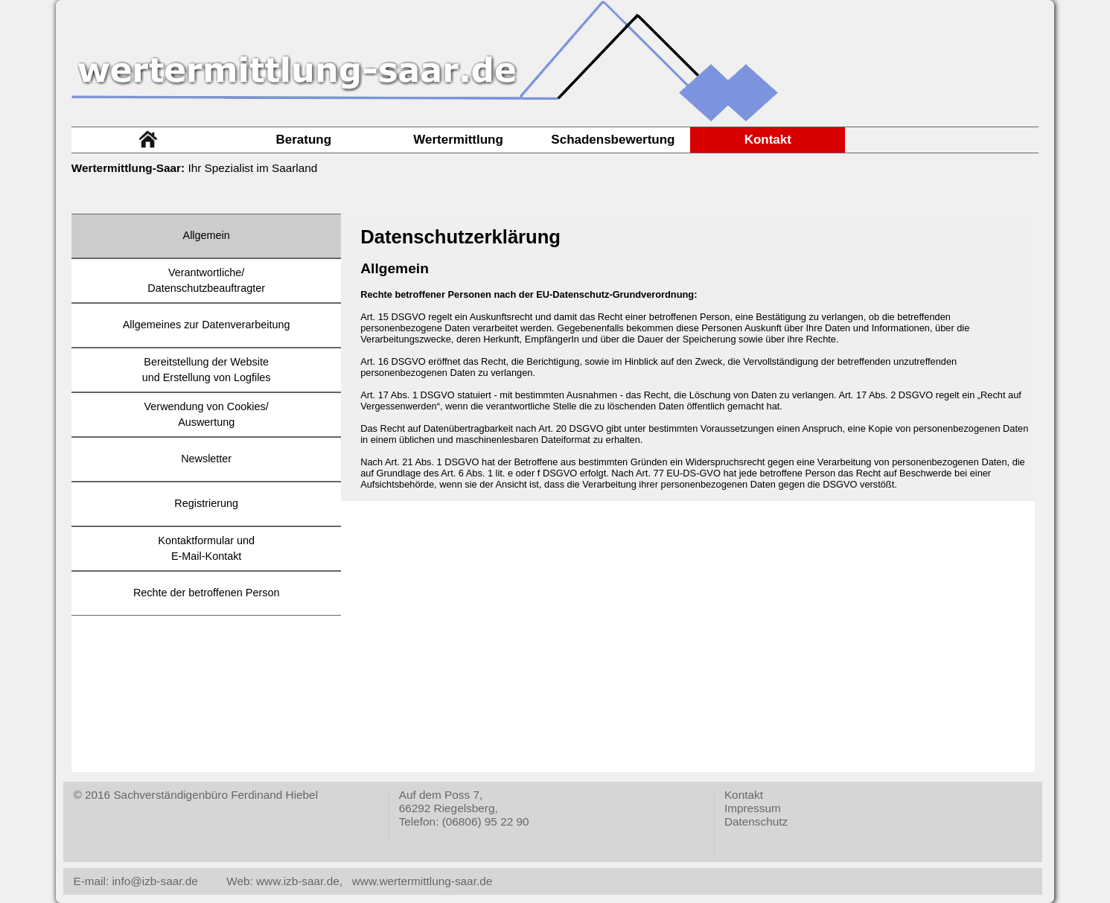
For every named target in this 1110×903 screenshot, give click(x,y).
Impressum (752, 808)
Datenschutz (756, 821)
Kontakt (743, 794)
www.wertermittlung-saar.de (422, 881)
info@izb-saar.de (153, 881)
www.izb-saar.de (297, 881)
